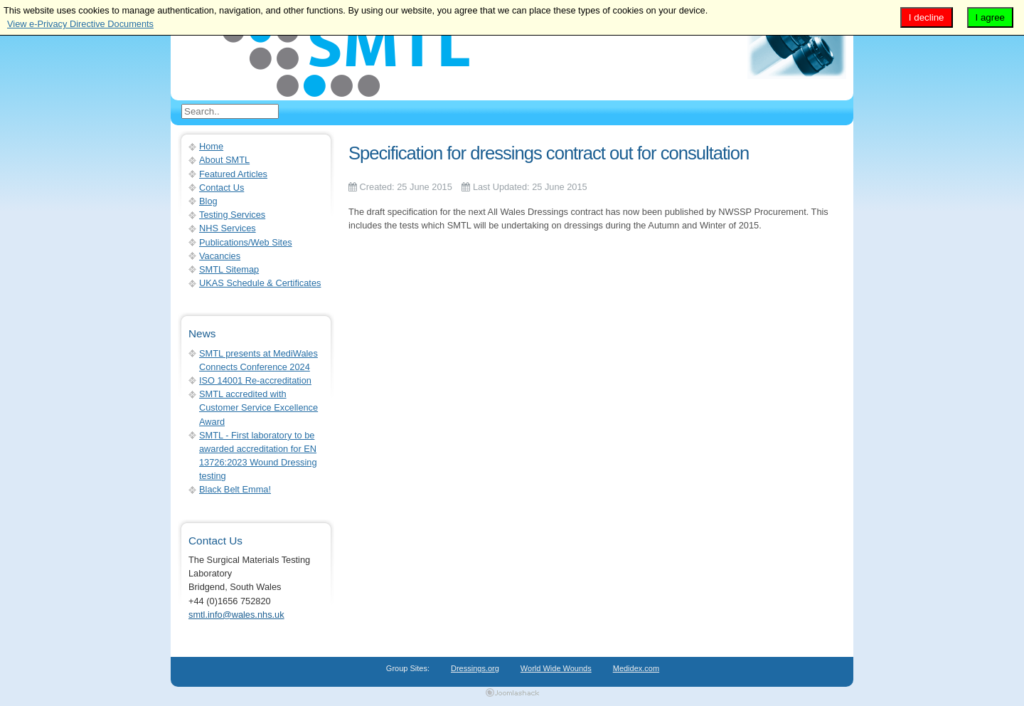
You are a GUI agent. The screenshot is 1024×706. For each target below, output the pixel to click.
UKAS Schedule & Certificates (260, 283)
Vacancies (219, 256)
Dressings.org (475, 668)
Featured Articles (233, 174)
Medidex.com (636, 668)
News (201, 333)
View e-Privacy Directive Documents (80, 24)
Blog (208, 201)
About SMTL (224, 159)
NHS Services (227, 228)
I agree (991, 17)
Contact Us (221, 187)
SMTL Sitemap (229, 269)
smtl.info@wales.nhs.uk (236, 614)
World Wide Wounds (556, 668)
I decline (926, 17)
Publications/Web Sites (245, 242)
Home (211, 146)
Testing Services (232, 214)
